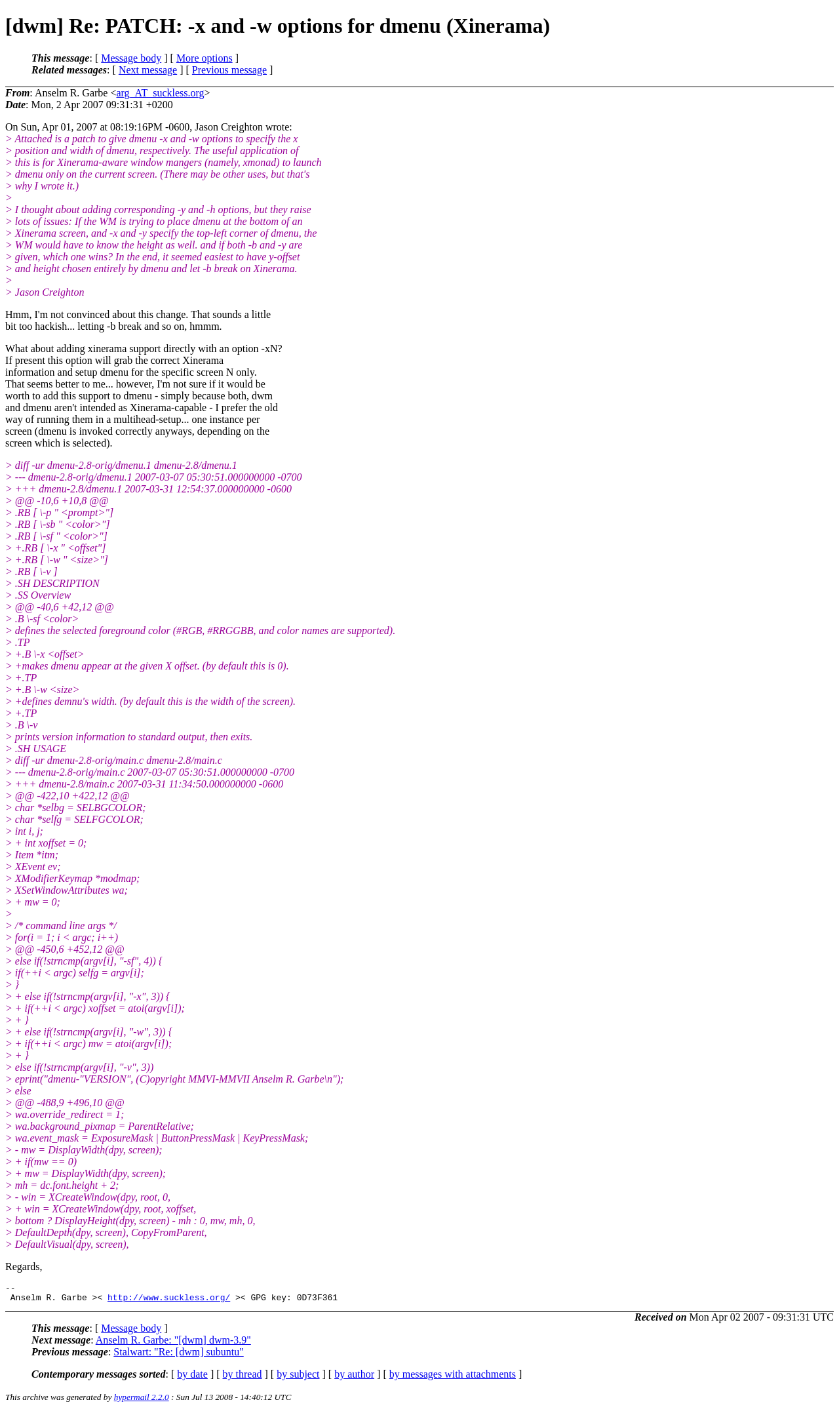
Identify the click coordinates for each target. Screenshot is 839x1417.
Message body (131, 58)
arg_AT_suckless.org (160, 92)
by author (354, 1378)
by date (192, 1378)
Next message (148, 69)
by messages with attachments (452, 1378)
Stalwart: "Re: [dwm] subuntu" (178, 1355)
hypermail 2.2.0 (141, 1401)
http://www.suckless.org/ (168, 1301)
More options (204, 58)
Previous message (229, 69)
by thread (242, 1378)
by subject (298, 1378)
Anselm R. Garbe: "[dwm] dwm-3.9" (173, 1343)
